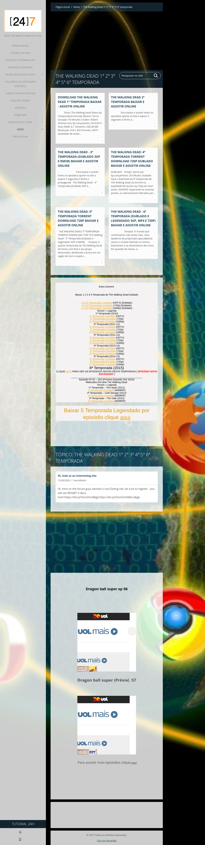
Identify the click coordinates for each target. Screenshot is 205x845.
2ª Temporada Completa (102, 327)
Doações (20, 107)
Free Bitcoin (20, 136)
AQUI (69, 371)
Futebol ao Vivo (20, 52)
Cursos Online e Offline (20, 93)
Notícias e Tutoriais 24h (20, 60)
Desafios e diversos (20, 67)
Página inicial (20, 45)
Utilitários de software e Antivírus (20, 84)
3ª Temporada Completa (102, 337)
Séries (20, 129)
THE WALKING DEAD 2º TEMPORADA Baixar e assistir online (127, 101)
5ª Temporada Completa (102, 359)
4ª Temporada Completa (102, 348)
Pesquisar (156, 75)
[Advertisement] (107, 37)
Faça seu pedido (20, 100)
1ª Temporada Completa (102, 316)
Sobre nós (20, 114)
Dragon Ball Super (20, 122)
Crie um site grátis (107, 840)
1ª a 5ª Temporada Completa (96, 302)
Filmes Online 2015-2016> (20, 74)
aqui (125, 417)
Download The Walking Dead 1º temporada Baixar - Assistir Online (79, 101)
